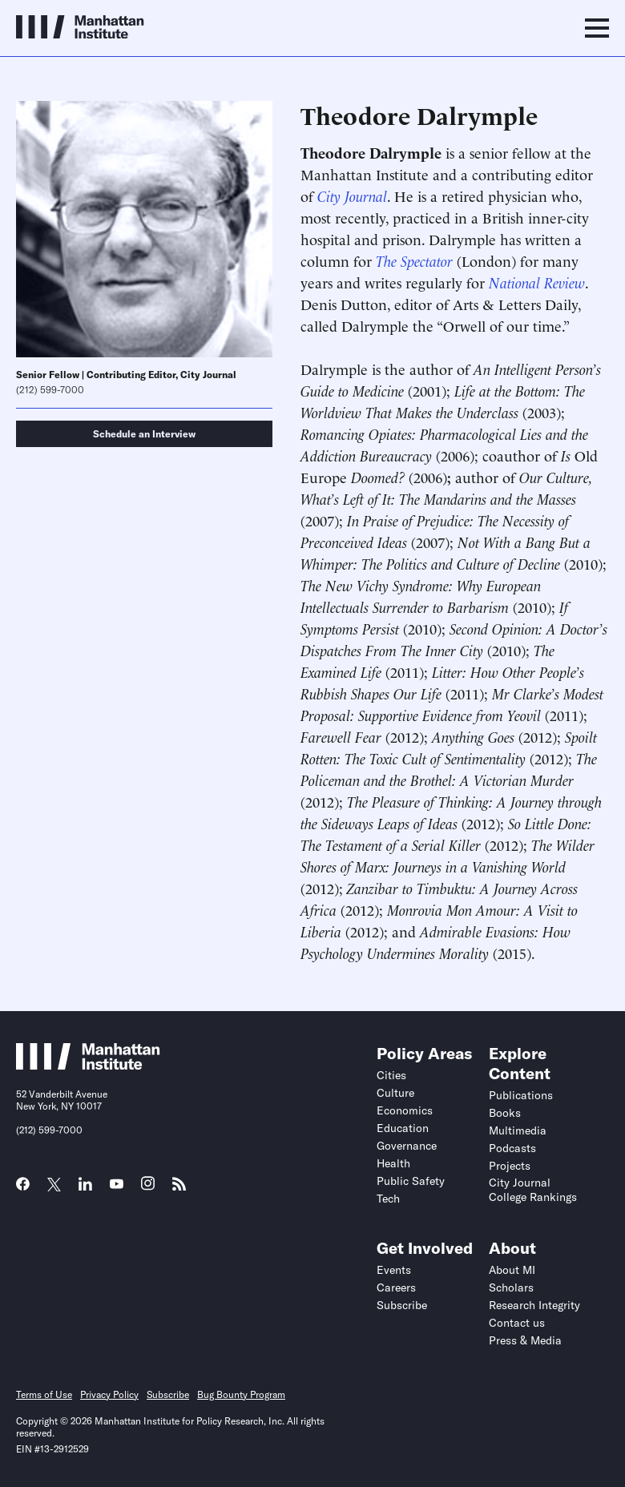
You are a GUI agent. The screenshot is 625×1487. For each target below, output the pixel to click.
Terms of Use (44, 1394)
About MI (512, 1270)
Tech (388, 1198)
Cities (391, 1075)
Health (393, 1163)
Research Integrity (534, 1305)
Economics (405, 1110)
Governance (407, 1145)
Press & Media (525, 1340)
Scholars (511, 1287)
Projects (509, 1166)
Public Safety (411, 1181)
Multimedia (517, 1130)
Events (394, 1270)
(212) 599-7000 (50, 390)
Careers (396, 1287)
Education (403, 1128)
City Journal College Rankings (533, 1189)
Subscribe (402, 1305)
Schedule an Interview (144, 434)
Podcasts (512, 1148)
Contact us (517, 1323)
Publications (521, 1095)
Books (505, 1113)
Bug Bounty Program (241, 1394)
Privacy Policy (109, 1394)
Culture (395, 1093)
